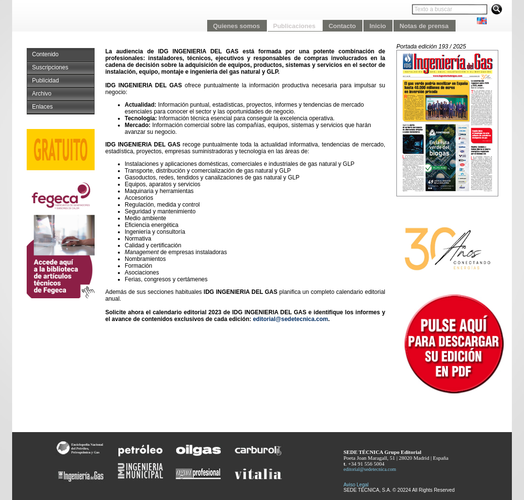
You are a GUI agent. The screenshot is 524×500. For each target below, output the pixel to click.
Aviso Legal (356, 484)
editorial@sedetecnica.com (290, 319)
